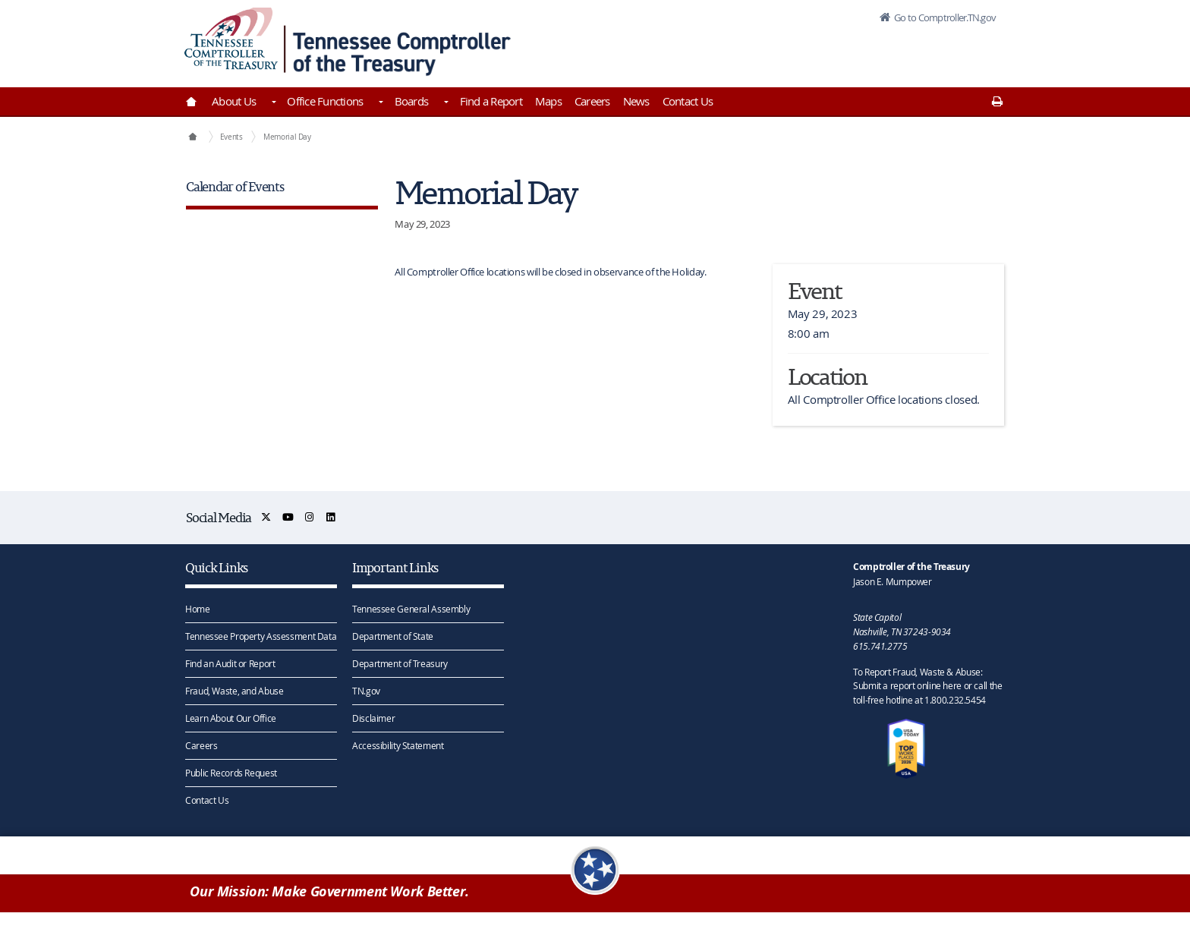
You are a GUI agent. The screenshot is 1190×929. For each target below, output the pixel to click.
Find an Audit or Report (230, 663)
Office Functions (325, 101)
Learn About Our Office (230, 717)
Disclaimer (373, 717)
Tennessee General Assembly (411, 608)
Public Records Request (231, 772)
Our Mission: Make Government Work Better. (329, 892)
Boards (412, 101)
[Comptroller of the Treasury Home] (192, 136)
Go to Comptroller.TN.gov (942, 18)
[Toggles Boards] (445, 103)
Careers (592, 101)
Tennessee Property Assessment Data (260, 635)
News (636, 101)
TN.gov (366, 690)
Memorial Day (287, 136)
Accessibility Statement (397, 744)
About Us (234, 101)
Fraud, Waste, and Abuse (234, 690)
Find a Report (491, 101)
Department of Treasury (400, 663)
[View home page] (231, 40)
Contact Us (688, 101)
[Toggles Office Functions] (379, 103)
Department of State (392, 635)
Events (231, 136)
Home (197, 608)
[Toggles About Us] (272, 103)
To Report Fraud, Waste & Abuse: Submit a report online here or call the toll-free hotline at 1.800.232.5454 (927, 685)
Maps (548, 101)
